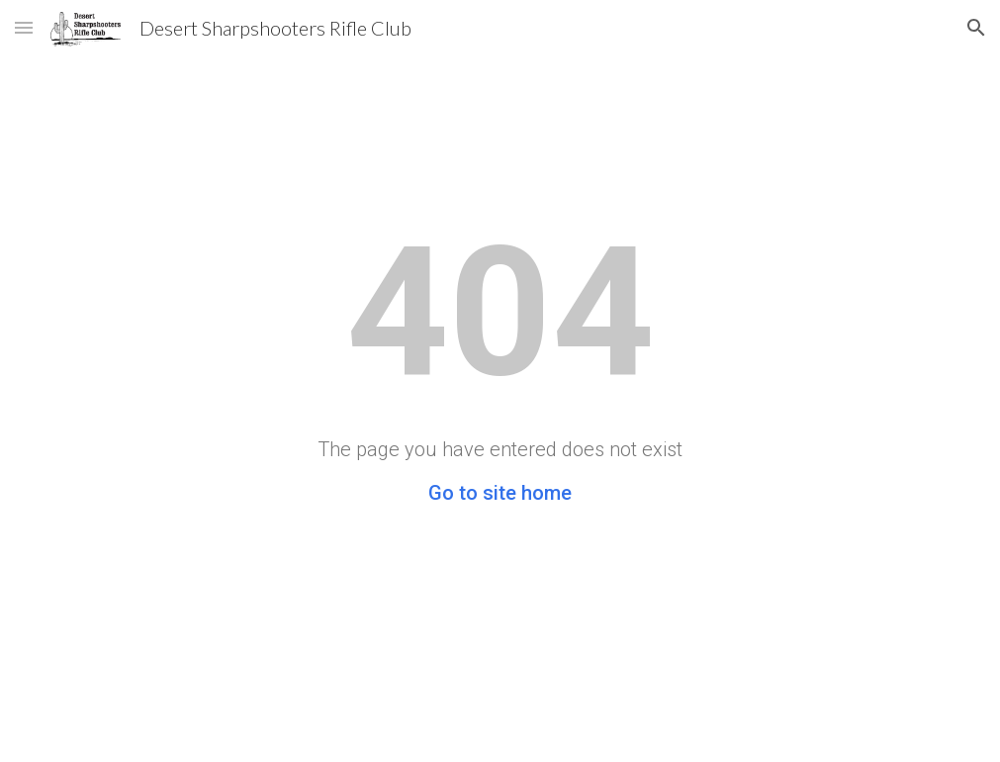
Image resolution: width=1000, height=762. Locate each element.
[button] (23, 27)
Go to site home (500, 493)
